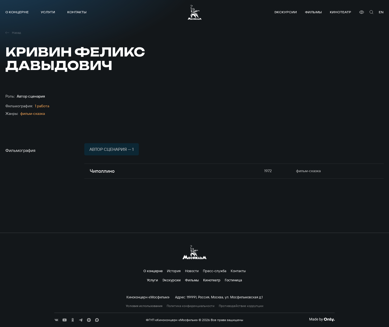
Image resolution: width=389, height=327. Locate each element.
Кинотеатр (340, 12)
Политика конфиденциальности (190, 306)
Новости (192, 271)
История (174, 271)
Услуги (48, 12)
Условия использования (144, 306)
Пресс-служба (214, 271)
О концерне (17, 12)
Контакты (76, 12)
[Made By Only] (322, 319)
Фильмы (313, 12)
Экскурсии (285, 12)
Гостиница (233, 280)
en (381, 12)
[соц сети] (56, 320)
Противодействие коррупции (241, 306)
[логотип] (195, 12)
